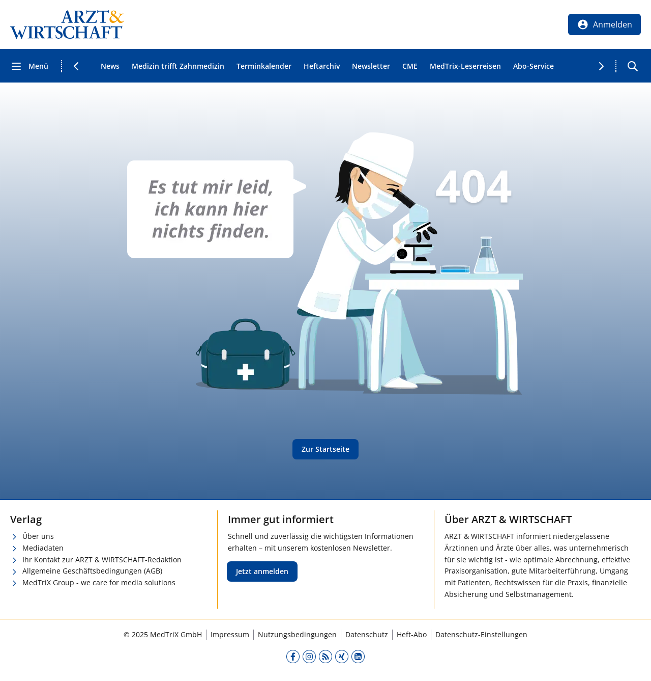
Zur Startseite (325, 449)
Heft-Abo (412, 634)
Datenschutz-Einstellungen (481, 634)
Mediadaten (43, 548)
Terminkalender (263, 66)
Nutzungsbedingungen (297, 634)
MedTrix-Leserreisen (465, 66)
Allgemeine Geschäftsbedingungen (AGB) (92, 571)
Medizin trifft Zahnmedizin (178, 66)
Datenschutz (366, 634)
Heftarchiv (322, 66)
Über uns (38, 536)
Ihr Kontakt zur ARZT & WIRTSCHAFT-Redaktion (102, 559)
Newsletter (371, 66)
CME (410, 66)
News (110, 66)
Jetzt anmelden (262, 571)
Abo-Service (533, 66)
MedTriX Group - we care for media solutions (98, 582)
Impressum (230, 634)
